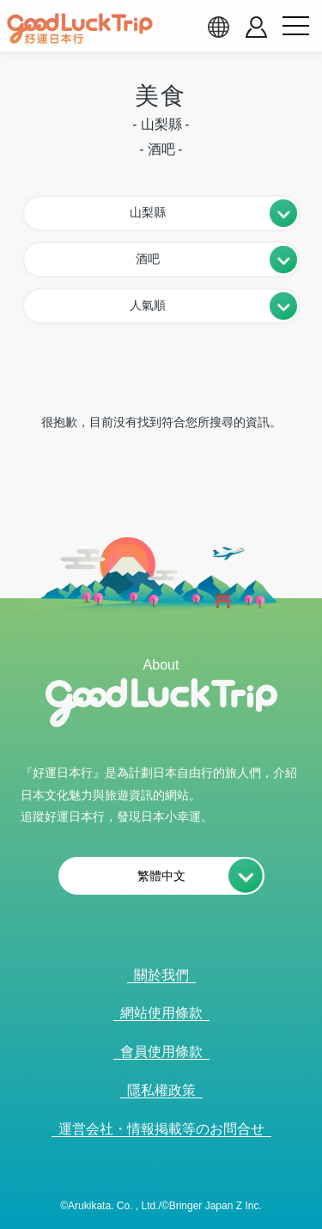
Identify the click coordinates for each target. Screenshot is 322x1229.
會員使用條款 (161, 1051)
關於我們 (161, 975)
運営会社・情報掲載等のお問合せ (161, 1129)
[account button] (256, 27)
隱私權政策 (161, 1090)
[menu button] (295, 26)
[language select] (218, 27)
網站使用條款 (161, 1013)
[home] (80, 28)
